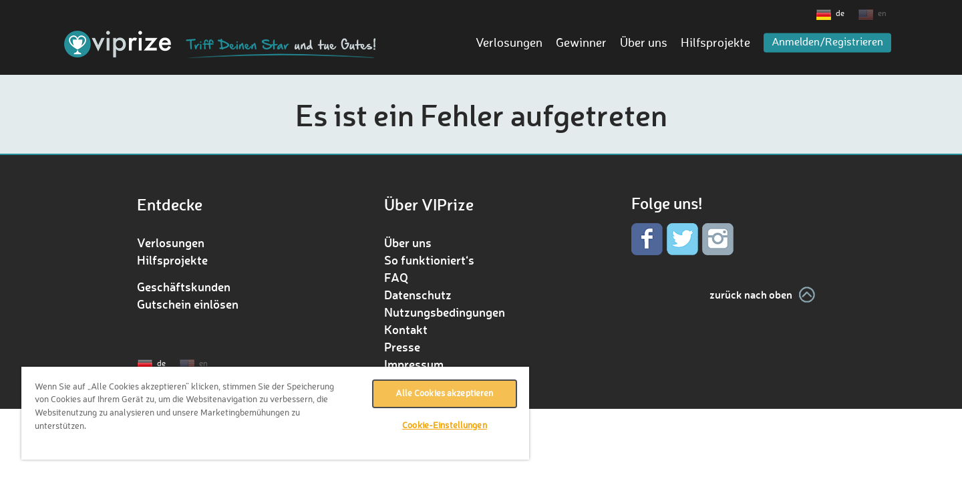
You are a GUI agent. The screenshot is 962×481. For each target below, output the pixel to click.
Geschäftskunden (183, 287)
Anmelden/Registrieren (827, 42)
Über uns (643, 43)
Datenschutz (418, 295)
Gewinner (581, 43)
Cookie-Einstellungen (444, 426)
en (882, 14)
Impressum (414, 364)
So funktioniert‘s (429, 260)
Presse (402, 347)
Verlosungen (509, 43)
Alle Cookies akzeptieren (444, 393)
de (840, 14)
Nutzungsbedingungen (444, 312)
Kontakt (406, 329)
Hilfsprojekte (715, 43)
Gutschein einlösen (187, 304)
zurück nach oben (750, 294)
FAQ (396, 277)
